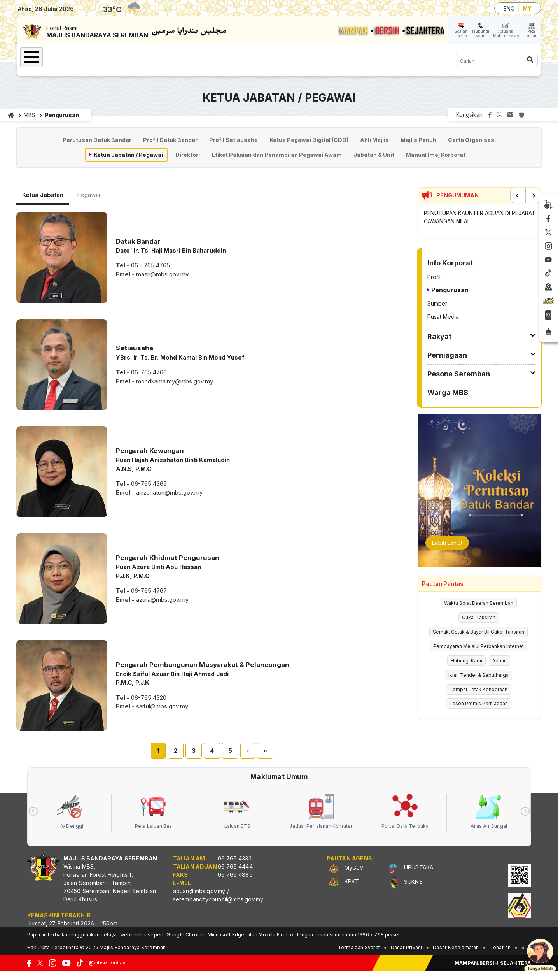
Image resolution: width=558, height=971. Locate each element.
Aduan (499, 661)
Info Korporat (113, 56)
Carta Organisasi (472, 140)
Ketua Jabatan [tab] (42, 194)
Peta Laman (531, 33)
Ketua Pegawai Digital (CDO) (308, 140)
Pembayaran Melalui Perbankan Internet (478, 646)
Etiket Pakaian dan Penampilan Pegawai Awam (277, 154)
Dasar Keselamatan (456, 947)
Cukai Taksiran (478, 617)
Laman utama (11, 115)
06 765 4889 (235, 874)
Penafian (500, 947)
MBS (29, 115)
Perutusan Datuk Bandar (97, 140)
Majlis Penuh (418, 140)
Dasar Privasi (406, 947)
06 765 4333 (235, 858)
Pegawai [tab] (88, 194)
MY (527, 8)
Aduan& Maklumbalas (506, 33)
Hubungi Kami (480, 33)
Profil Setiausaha (233, 140)
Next (533, 195)
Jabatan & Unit (373, 154)
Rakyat (163, 56)
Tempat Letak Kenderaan (478, 689)
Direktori (187, 154)
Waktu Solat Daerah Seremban (478, 603)
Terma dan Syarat (359, 947)
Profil (434, 277)
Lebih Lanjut (447, 542)
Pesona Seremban (272, 56)
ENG (509, 8)
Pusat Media (443, 316)
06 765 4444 (235, 866)
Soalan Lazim (461, 33)
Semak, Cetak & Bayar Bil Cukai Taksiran (478, 632)
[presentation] (33, 811)
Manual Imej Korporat (435, 154)
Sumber (437, 303)
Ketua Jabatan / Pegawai (128, 154)
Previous (518, 195)
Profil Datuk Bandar (170, 140)
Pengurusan (450, 290)
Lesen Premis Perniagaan (479, 703)
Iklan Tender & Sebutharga (478, 675)
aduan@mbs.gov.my (199, 891)
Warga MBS (336, 56)
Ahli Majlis (374, 140)
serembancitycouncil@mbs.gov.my (218, 899)
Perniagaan (208, 56)
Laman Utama (54, 56)
